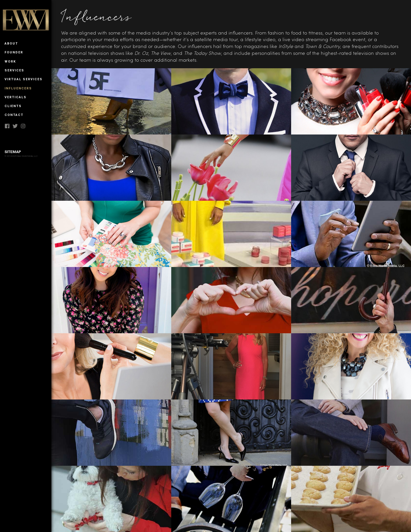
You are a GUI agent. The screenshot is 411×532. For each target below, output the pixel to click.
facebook (7, 126)
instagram (23, 126)
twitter (15, 126)
